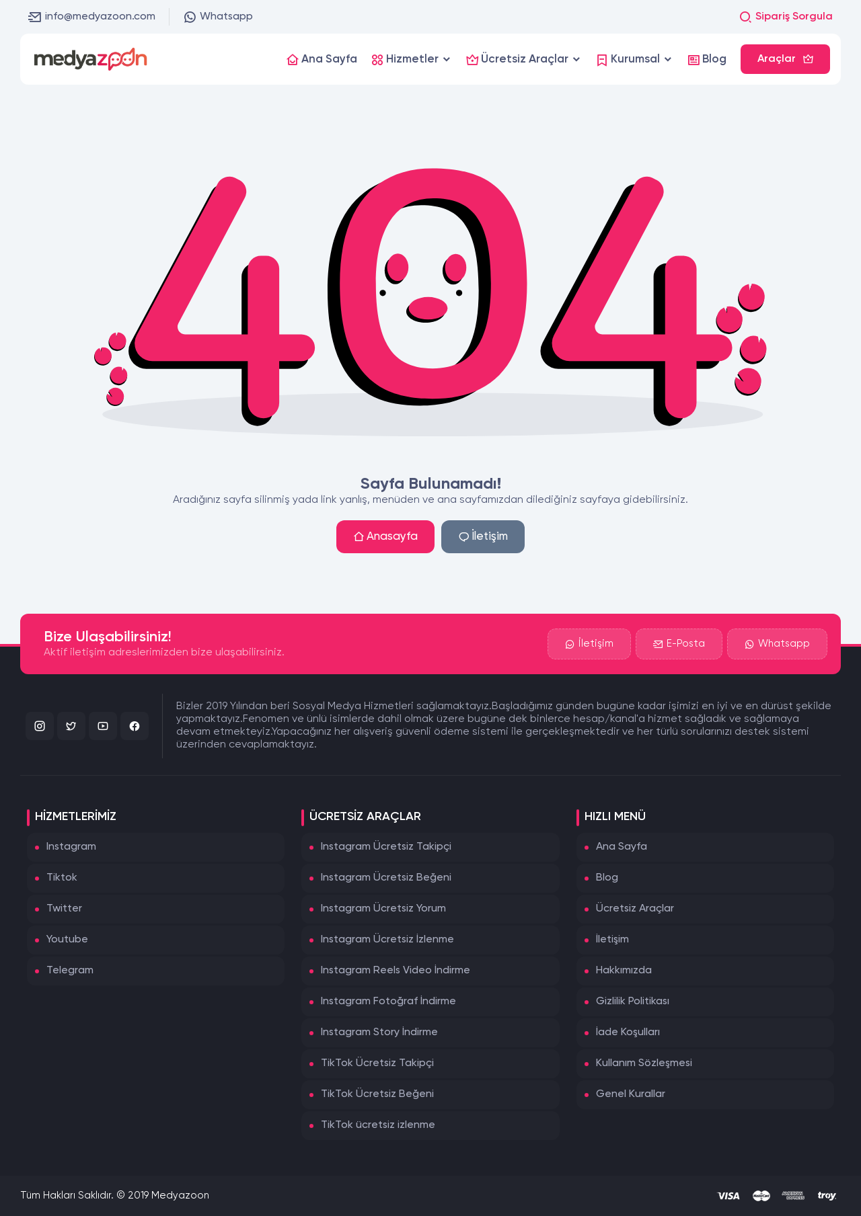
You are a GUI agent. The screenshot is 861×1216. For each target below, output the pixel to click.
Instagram (71, 847)
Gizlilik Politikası (632, 1001)
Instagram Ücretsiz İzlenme (387, 939)
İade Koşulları (628, 1032)
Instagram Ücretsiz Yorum (383, 908)
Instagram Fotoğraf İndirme (388, 1001)
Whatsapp (218, 17)
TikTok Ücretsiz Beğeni (377, 1094)
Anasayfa (385, 536)
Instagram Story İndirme (379, 1032)
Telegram (69, 970)
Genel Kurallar (630, 1094)
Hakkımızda (624, 970)
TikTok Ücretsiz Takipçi (377, 1063)
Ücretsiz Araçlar (635, 908)
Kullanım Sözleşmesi (644, 1063)
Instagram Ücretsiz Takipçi (386, 847)
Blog (607, 878)
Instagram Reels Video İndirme (395, 970)
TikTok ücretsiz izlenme (378, 1125)
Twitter (64, 908)
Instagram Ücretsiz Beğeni (386, 878)
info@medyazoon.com (91, 17)
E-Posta (679, 644)
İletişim (483, 536)
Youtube (67, 939)
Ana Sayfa (621, 847)
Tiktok (61, 878)
